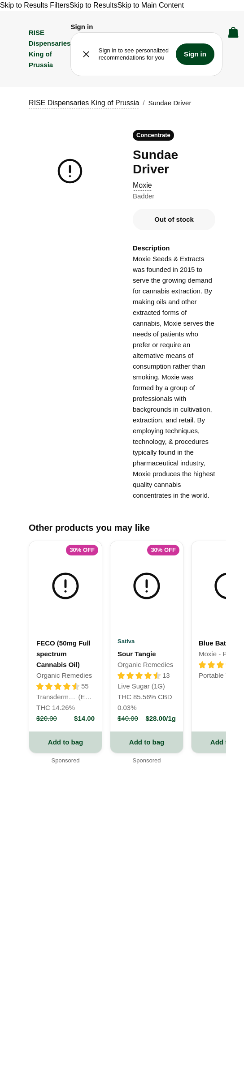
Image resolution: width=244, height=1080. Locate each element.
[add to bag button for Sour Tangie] (146, 742)
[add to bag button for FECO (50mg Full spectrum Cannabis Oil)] (65, 742)
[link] (65, 636)
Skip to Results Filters (35, 5)
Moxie (142, 185)
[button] (81, 27)
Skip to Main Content (150, 5)
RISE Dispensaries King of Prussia (84, 103)
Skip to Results (94, 5)
